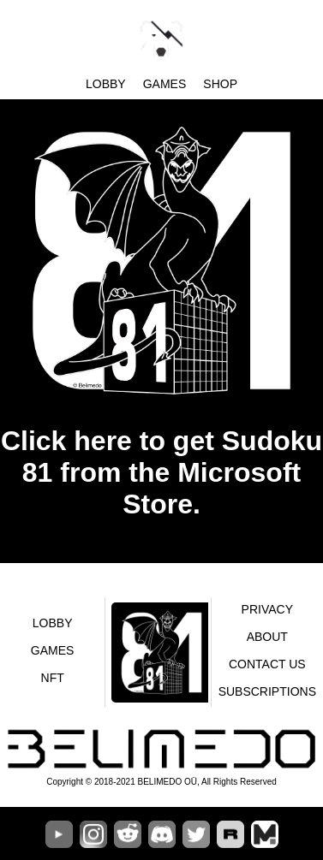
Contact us (267, 664)
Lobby (106, 84)
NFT (52, 678)
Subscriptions (267, 691)
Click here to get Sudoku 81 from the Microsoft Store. (161, 472)
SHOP (220, 84)
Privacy (267, 609)
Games (165, 84)
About (267, 637)
